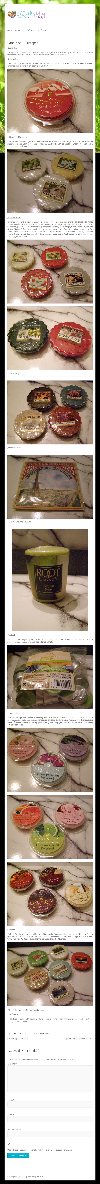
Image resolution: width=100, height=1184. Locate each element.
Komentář (12, 1064)
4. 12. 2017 (24, 1033)
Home (34, 1033)
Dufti (41, 1019)
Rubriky (19, 30)
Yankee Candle (22, 1021)
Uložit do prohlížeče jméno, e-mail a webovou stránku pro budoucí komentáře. (40, 1150)
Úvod (10, 30)
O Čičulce (29, 30)
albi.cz (21, 1019)
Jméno (10, 1100)
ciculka (13, 1033)
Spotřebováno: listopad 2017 (78, 1038)
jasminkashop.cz (66, 1019)
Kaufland (79, 1019)
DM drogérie (31, 1019)
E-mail (10, 1114)
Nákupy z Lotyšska (17, 1038)
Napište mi (42, 30)
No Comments (46, 1033)
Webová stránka (14, 1129)
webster (40, 1176)
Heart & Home (51, 1019)
